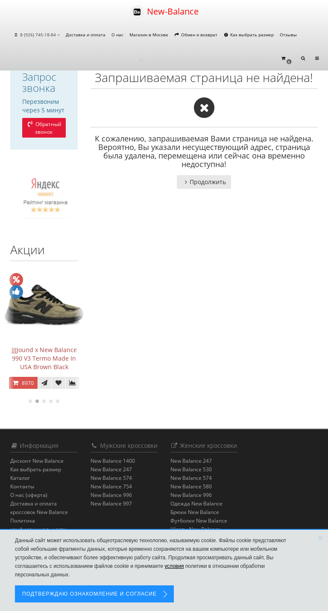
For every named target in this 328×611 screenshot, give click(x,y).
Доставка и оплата (85, 35)
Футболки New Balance (198, 520)
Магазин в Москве (148, 35)
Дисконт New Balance (37, 460)
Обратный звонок (44, 127)
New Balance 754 (111, 486)
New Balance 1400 (113, 460)
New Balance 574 (111, 478)
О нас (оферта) (28, 495)
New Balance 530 (191, 469)
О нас (117, 35)
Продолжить (204, 182)
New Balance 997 (111, 503)
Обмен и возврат (195, 35)
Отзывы (288, 35)
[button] (286, 58)
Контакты (22, 486)
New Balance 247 (111, 469)
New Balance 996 (111, 495)
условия (174, 566)
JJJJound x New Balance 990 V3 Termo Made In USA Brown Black (44, 358)
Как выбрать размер (248, 35)
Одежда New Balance (196, 503)
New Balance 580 (191, 486)
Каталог (20, 478)
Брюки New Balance (194, 512)
